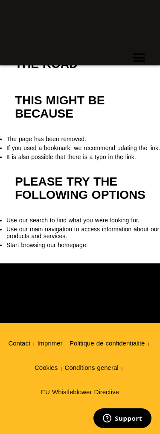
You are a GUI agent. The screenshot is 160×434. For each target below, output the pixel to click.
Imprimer (49, 343)
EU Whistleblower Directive (80, 392)
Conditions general (92, 367)
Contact (19, 343)
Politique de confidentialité (107, 343)
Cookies (46, 367)
